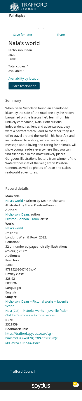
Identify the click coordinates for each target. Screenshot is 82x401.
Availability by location (24, 78)
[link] (38, 29)
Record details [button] (17, 189)
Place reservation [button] (26, 85)
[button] (66, 8)
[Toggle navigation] (72, 8)
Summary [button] (13, 101)
